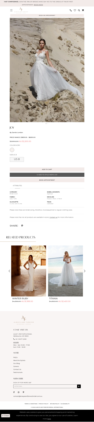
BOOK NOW (40, 5)
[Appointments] (47, 15)
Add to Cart (47, 169)
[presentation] (28, 271)
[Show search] (79, 10)
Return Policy (54, 404)
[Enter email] (47, 386)
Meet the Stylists (19, 360)
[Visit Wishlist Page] (75, 10)
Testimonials (17, 372)
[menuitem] (11, 10)
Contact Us (17, 369)
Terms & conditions (31, 404)
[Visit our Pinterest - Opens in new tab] (23, 392)
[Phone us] (71, 10)
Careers (16, 366)
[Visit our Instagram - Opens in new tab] (19, 392)
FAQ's (15, 357)
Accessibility (65, 404)
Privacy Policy (43, 404)
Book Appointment (47, 180)
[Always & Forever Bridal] (21, 10)
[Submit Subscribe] (79, 386)
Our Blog (16, 363)
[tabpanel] (47, 70)
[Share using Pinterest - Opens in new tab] (22, 226)
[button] (11, 10)
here (49, 419)
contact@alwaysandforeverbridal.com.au (27, 396)
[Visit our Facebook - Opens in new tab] (14, 392)
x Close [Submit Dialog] (5, 416)
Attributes (17, 186)
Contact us (53, 217)
